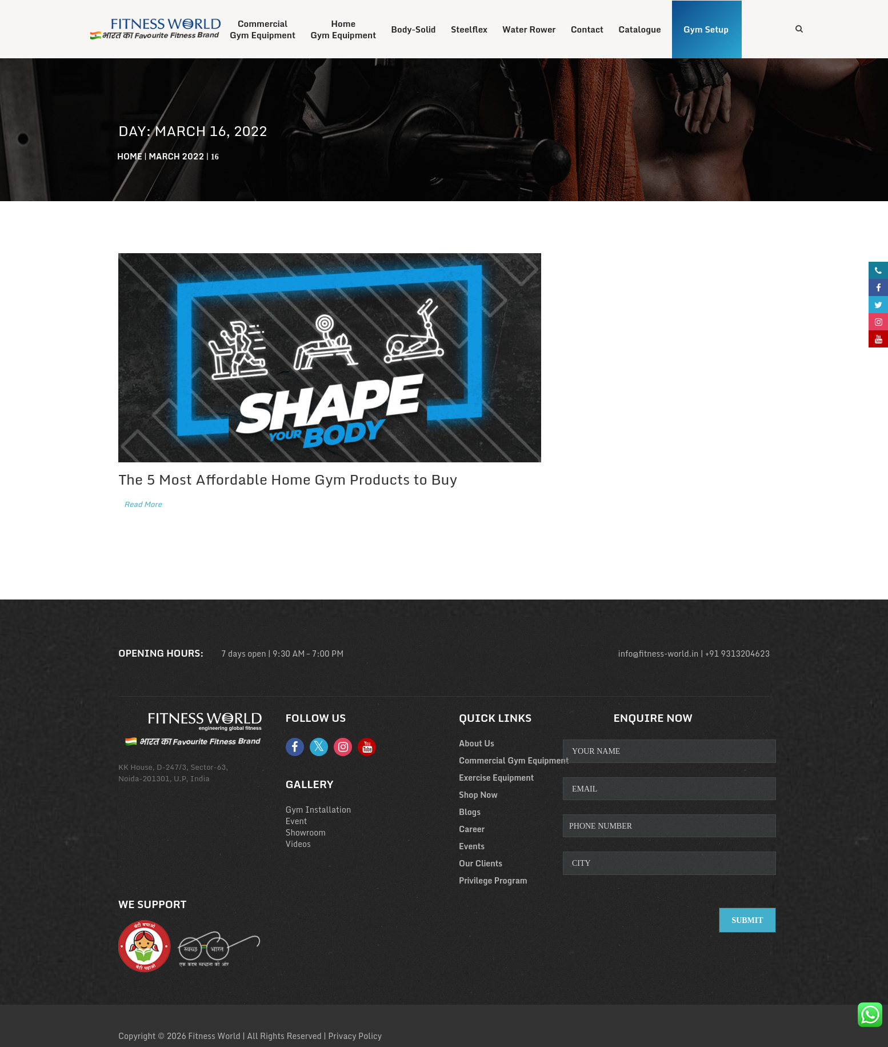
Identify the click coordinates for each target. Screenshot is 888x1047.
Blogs (470, 811)
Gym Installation (318, 809)
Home (129, 156)
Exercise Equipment (496, 777)
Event (296, 821)
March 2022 (176, 156)
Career (472, 829)
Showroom (306, 832)
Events (472, 846)
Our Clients (480, 863)
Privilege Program (493, 880)
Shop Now (478, 794)
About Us (476, 743)
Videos (298, 843)
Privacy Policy (355, 1035)
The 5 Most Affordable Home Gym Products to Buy (287, 479)
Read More (143, 504)
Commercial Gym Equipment (514, 760)
